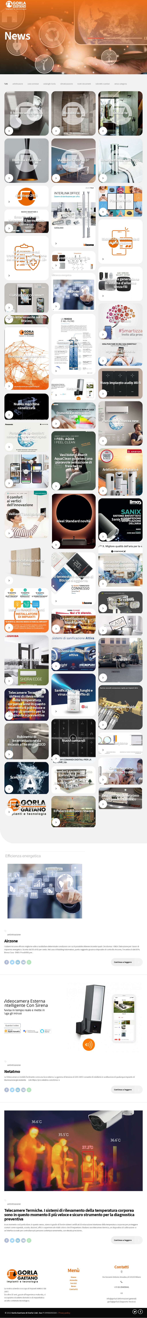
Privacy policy (64, 1313)
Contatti (73, 1289)
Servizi (73, 1283)
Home (73, 1277)
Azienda (73, 1280)
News (73, 1286)
